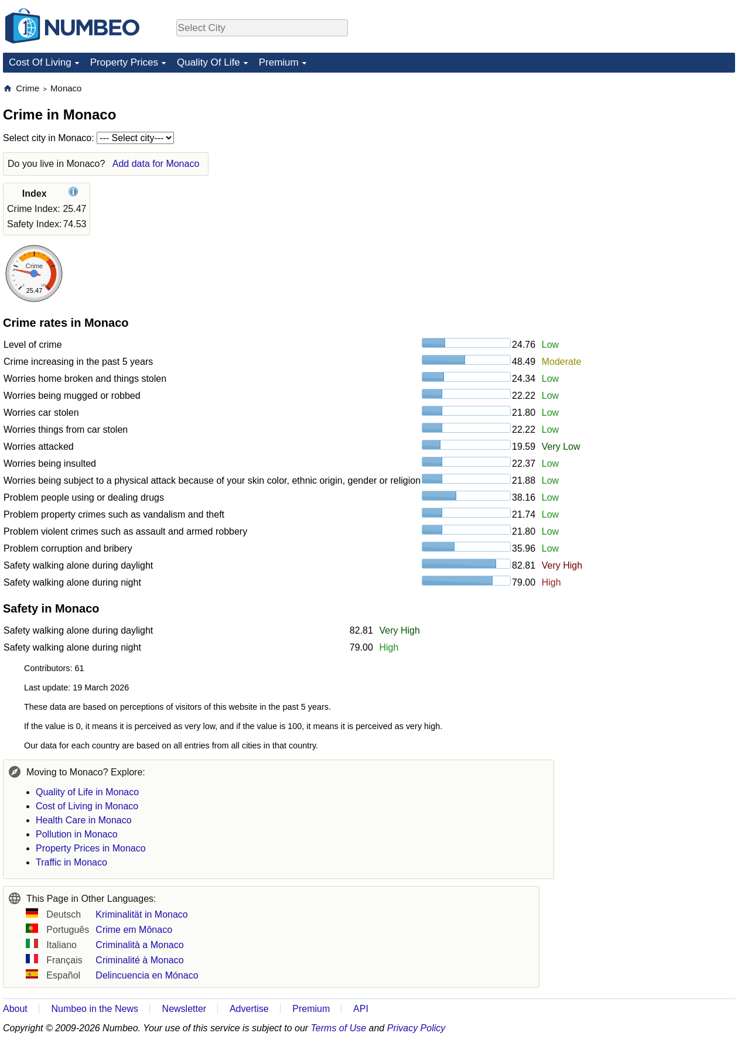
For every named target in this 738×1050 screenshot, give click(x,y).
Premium (279, 62)
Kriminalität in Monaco (141, 914)
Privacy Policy (416, 1028)
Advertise (249, 1009)
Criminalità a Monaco (139, 945)
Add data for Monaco (156, 164)
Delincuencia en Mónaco (146, 975)
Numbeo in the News (94, 1009)
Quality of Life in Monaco (87, 792)
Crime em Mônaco (133, 930)
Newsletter (184, 1009)
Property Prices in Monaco (91, 848)
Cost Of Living (40, 62)
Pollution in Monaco (77, 834)
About (15, 1009)
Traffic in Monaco (71, 862)
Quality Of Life (208, 62)
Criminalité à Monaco (139, 960)
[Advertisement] (647, 156)
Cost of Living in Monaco (87, 806)
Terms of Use (339, 1028)
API (360, 1009)
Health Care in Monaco (84, 820)
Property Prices (124, 62)
